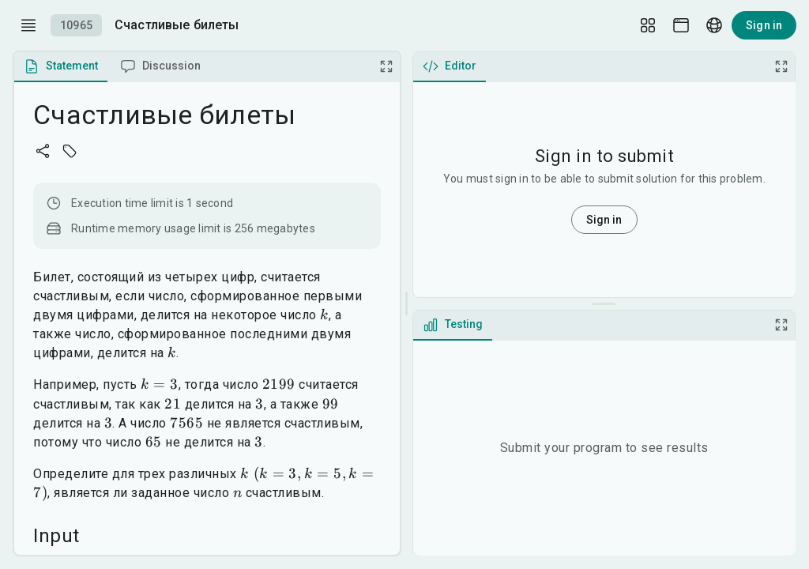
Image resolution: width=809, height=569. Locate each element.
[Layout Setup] (648, 25)
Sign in (764, 25)
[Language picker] (714, 25)
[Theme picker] (681, 25)
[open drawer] (28, 25)
